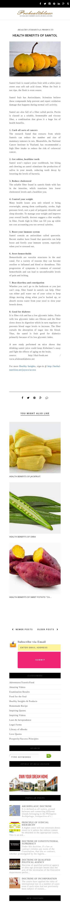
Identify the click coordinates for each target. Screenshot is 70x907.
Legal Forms (15, 725)
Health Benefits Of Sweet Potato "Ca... (30, 597)
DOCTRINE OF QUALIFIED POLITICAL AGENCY (36, 861)
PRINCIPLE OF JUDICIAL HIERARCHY (35, 823)
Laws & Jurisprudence (20, 720)
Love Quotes (15, 734)
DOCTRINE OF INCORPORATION (39, 878)
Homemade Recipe (18, 706)
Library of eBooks (18, 729)
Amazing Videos (17, 687)
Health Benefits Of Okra (22, 537)
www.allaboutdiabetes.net (22, 359)
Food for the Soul (18, 696)
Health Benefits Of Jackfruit (25, 476)
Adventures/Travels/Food (21, 682)
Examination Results (19, 692)
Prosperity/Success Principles (24, 739)
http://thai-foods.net (38, 355)
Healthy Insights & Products (35, 29)
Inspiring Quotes (17, 711)
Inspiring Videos (17, 715)
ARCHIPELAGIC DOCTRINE (37, 806)
